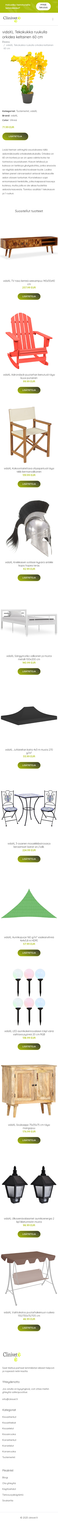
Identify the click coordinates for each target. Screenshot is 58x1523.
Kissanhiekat (9, 1422)
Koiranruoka (9, 1451)
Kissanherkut (9, 1416)
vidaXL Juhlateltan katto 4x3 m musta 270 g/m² (29, 751)
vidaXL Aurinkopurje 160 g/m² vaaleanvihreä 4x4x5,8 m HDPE (29, 939)
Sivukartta (7, 1500)
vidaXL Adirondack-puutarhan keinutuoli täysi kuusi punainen (29, 376)
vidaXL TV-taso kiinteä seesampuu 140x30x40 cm (29, 282)
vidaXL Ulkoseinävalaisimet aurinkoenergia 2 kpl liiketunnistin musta (29, 1220)
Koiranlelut (8, 1445)
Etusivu (6, 41)
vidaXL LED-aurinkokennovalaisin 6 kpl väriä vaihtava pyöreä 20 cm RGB (29, 1033)
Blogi (5, 1477)
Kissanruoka (9, 1434)
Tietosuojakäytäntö (13, 1494)
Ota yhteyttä (9, 1483)
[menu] (53, 19)
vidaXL (33, 111)
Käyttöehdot (9, 1489)
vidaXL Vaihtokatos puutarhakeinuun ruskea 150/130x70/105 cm (29, 1314)
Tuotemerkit (22, 111)
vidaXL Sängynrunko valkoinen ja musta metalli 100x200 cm (29, 657)
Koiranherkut (9, 1439)
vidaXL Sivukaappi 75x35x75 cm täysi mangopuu (29, 1126)
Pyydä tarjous (43, 6)
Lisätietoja (15, 136)
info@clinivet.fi (10, 1399)
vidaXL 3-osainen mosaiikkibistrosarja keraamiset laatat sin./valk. (29, 845)
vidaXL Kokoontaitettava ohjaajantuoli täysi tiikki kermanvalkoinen (29, 470)
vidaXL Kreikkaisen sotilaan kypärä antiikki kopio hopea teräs (29, 564)
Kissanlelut (8, 1428)
